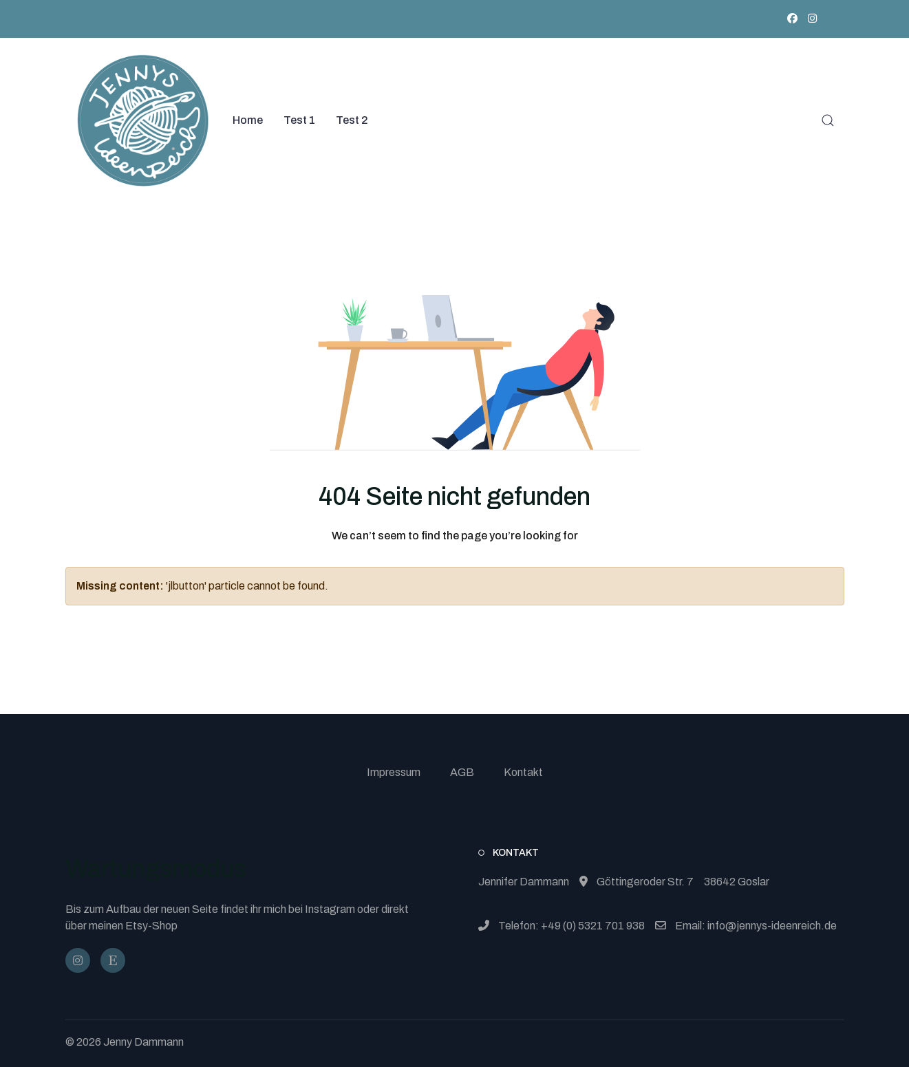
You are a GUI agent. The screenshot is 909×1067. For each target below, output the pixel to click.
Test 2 (352, 120)
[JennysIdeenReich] (112, 960)
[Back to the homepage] (143, 120)
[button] (828, 120)
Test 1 (299, 120)
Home (248, 120)
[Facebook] (792, 18)
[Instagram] (812, 18)
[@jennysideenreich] (77, 960)
